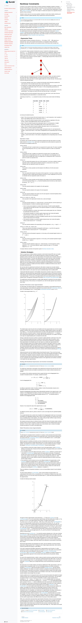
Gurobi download (42, 611)
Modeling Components (8, 12)
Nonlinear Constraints (8, 41)
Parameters (6, 19)
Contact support (49, 611)
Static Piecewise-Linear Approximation (71, 13)
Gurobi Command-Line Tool (9, 65)
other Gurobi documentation (28, 611)
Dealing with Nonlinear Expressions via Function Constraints (71, 10)
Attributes (6, 17)
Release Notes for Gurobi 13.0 (9, 51)
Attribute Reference (7, 67)
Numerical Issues (7, 23)
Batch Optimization (7, 27)
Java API (6, 56)
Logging (5, 21)
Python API (6, 60)
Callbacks (6, 29)
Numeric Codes (7, 71)
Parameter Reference (8, 69)
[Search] (10, 6)
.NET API (6, 58)
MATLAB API (6, 62)
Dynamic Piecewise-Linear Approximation (71, 7)
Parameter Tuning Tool (8, 43)
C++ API (5, 54)
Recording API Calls (8, 45)
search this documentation (33, 610)
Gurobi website (41, 610)
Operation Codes (69, 4)
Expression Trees (68, 3)
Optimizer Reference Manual (9, 8)
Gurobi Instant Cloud (8, 34)
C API (5, 53)
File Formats (6, 73)
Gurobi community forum (51, 610)
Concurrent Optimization (8, 30)
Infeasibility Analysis (8, 36)
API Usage (6, 14)
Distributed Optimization (8, 32)
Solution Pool (6, 47)
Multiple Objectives (7, 38)
